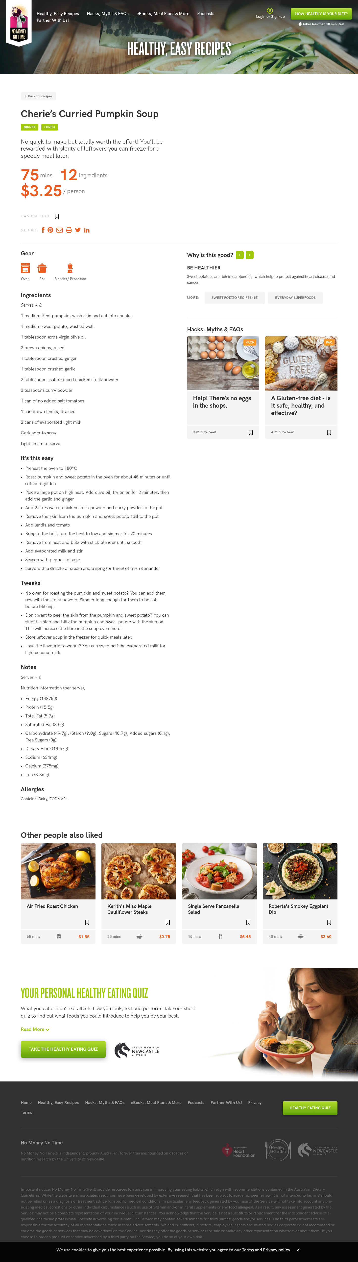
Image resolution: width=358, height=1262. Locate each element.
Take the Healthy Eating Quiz (63, 1049)
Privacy (255, 1102)
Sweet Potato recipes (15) (235, 298)
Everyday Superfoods (295, 298)
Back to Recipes (38, 96)
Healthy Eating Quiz (310, 1108)
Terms (26, 1112)
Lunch (49, 127)
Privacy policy (276, 1250)
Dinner (29, 127)
